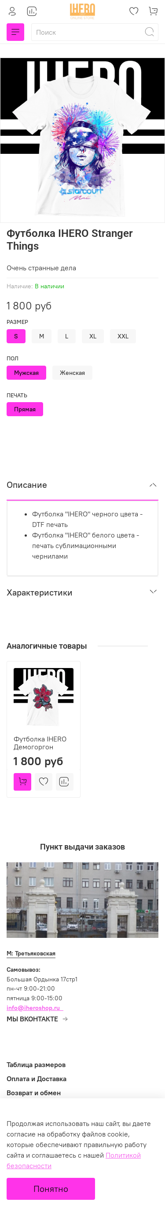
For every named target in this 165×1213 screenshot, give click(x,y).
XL (92, 336)
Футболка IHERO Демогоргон (40, 742)
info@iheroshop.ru (33, 1008)
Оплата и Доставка (36, 1078)
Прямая (25, 409)
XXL (122, 336)
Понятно (50, 1188)
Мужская (26, 373)
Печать (17, 395)
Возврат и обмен (34, 1092)
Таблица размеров (36, 1064)
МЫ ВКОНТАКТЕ (38, 1018)
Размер (17, 322)
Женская (72, 373)
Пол (12, 358)
